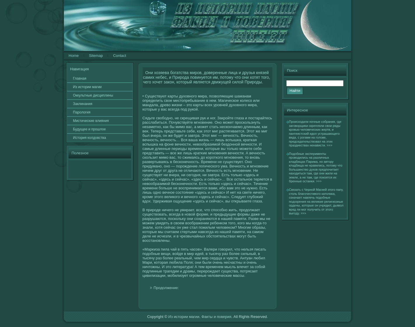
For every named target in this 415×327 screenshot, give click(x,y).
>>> (329, 145)
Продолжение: (166, 288)
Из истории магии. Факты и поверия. (200, 316)
